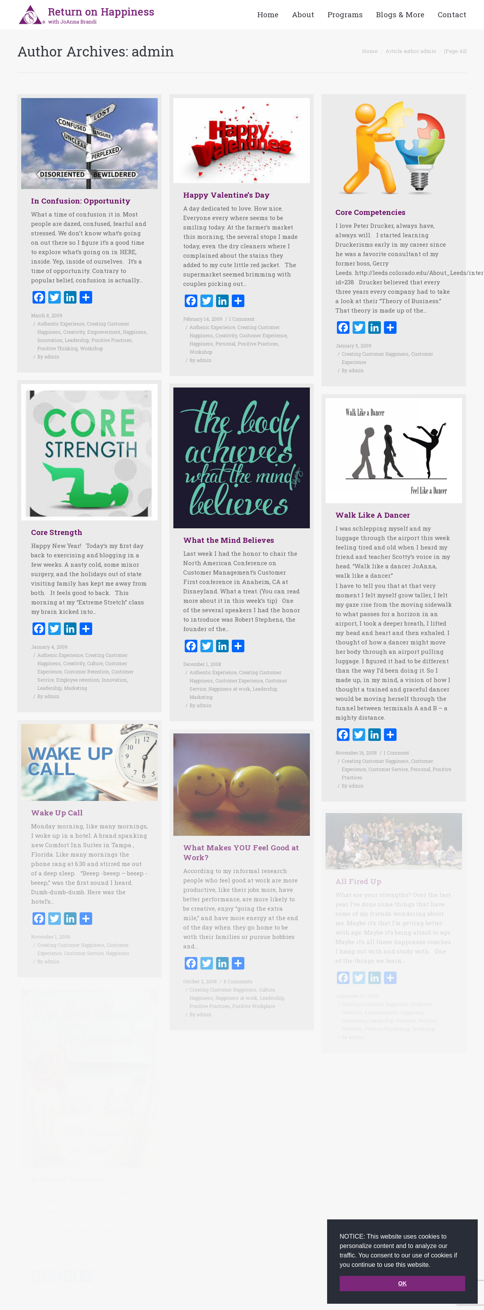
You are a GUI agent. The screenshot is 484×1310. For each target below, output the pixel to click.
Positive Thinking (57, 348)
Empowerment (103, 332)
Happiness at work (229, 675)
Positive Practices (111, 340)
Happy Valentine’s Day (226, 195)
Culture (95, 649)
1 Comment (242, 319)
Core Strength (56, 518)
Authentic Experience (60, 323)
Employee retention (77, 666)
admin (153, 51)
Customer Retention (86, 658)
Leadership (77, 340)
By (48, 356)
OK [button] (402, 1283)
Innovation (49, 340)
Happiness (134, 332)
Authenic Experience (212, 327)
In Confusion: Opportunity (81, 201)
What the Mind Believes (228, 526)
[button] (433, 1265)
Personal (225, 343)
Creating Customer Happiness (375, 354)
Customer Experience (263, 335)
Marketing (75, 674)
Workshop (91, 348)
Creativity (74, 332)
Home (370, 51)
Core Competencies (370, 212)
